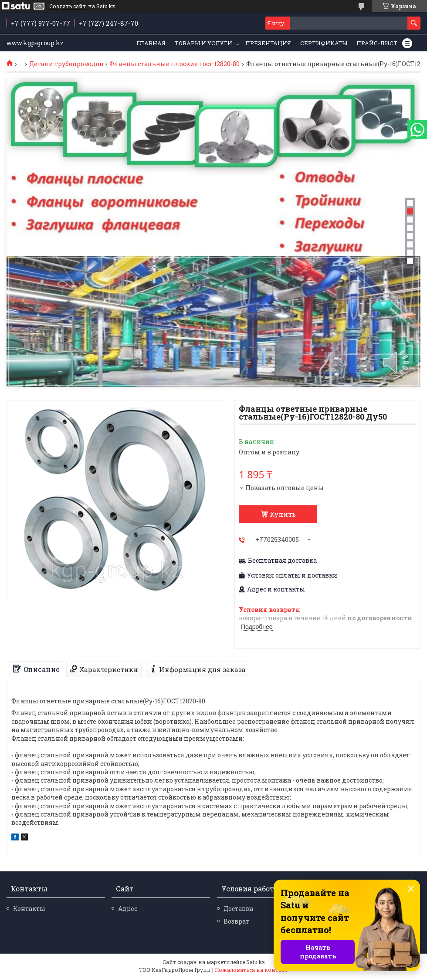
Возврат (236, 921)
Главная (151, 43)
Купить (283, 514)
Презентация (268, 43)
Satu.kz (255, 961)
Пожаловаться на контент (251, 969)
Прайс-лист (376, 43)
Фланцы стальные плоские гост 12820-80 (174, 64)
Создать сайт (67, 6)
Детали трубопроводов (66, 64)
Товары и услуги (203, 43)
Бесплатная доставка (282, 561)
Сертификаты (323, 43)
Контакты (29, 908)
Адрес (127, 908)
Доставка (238, 908)
